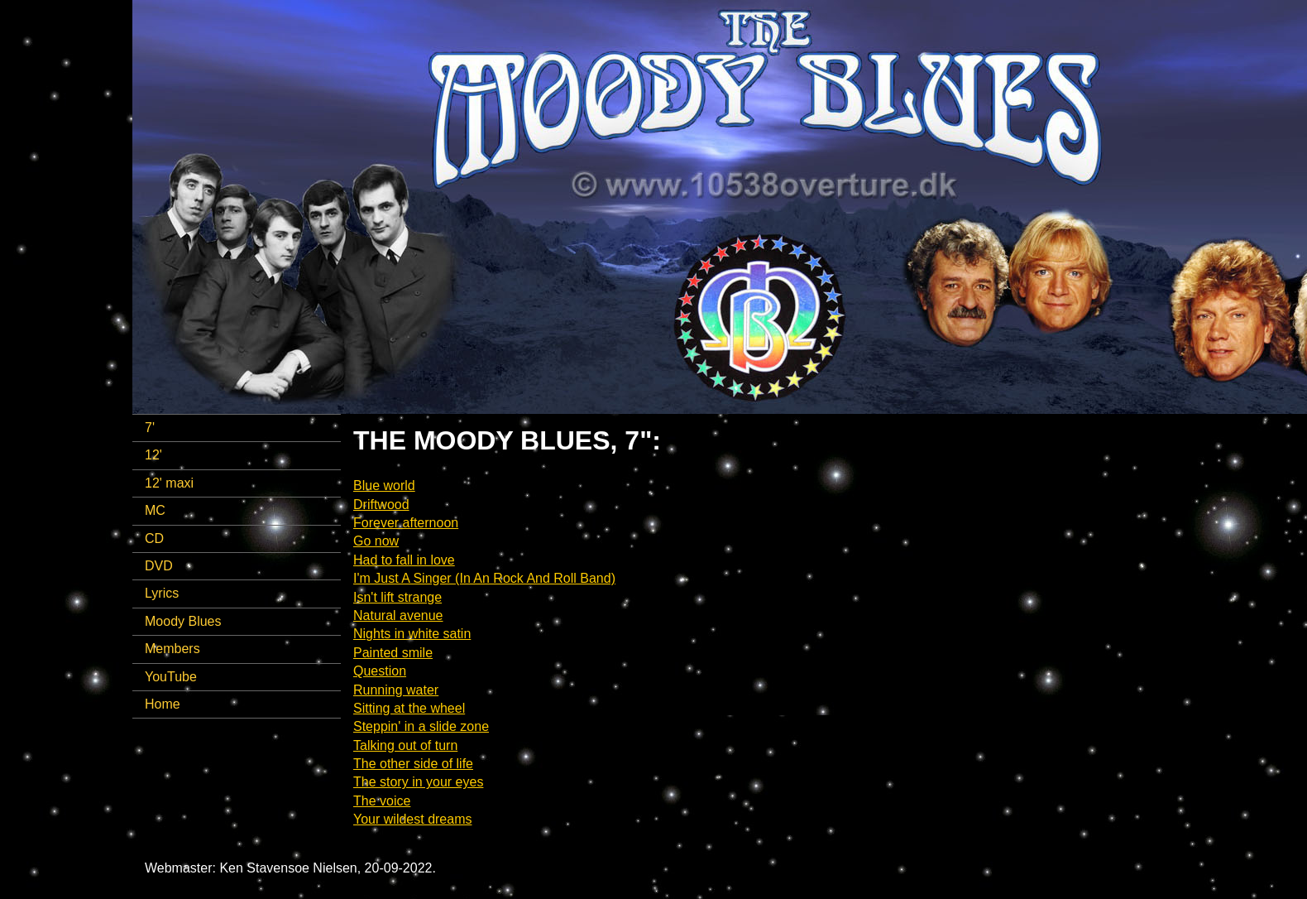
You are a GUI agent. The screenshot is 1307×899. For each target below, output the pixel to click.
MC (155, 510)
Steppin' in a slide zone (421, 726)
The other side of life (413, 764)
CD (154, 538)
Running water (395, 690)
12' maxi (169, 483)
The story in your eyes (418, 782)
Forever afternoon (405, 523)
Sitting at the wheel (409, 708)
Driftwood (381, 505)
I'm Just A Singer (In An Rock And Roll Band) (484, 578)
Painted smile (393, 653)
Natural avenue (398, 615)
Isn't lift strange (397, 597)
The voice (381, 801)
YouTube (171, 677)
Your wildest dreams (412, 819)
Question (379, 671)
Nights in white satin (412, 634)
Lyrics (162, 593)
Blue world (384, 485)
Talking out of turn (405, 745)
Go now (376, 541)
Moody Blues (183, 621)
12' (153, 455)
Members (172, 649)
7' (150, 428)
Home (162, 704)
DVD (159, 566)
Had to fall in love (404, 560)
